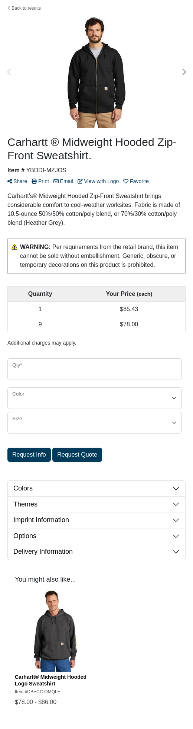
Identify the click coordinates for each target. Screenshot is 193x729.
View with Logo (98, 181)
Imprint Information (41, 520)
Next (183, 72)
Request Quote (77, 454)
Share (17, 181)
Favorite (135, 181)
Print (40, 181)
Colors (23, 488)
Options (24, 536)
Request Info (29, 454)
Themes (25, 504)
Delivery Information (43, 551)
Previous (9, 72)
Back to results (24, 8)
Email (63, 181)
